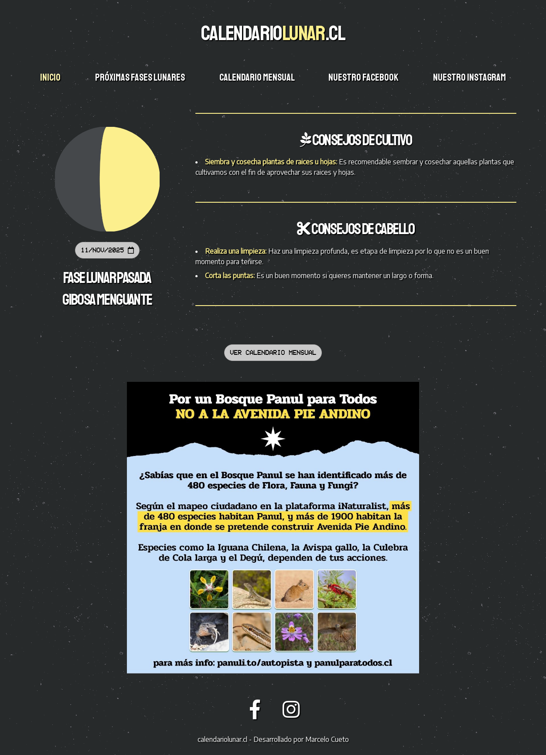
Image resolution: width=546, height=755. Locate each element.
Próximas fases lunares (140, 77)
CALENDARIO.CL (273, 33)
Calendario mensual (257, 77)
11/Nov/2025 (107, 250)
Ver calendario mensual (273, 352)
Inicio (51, 77)
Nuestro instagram (470, 77)
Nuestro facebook (364, 77)
